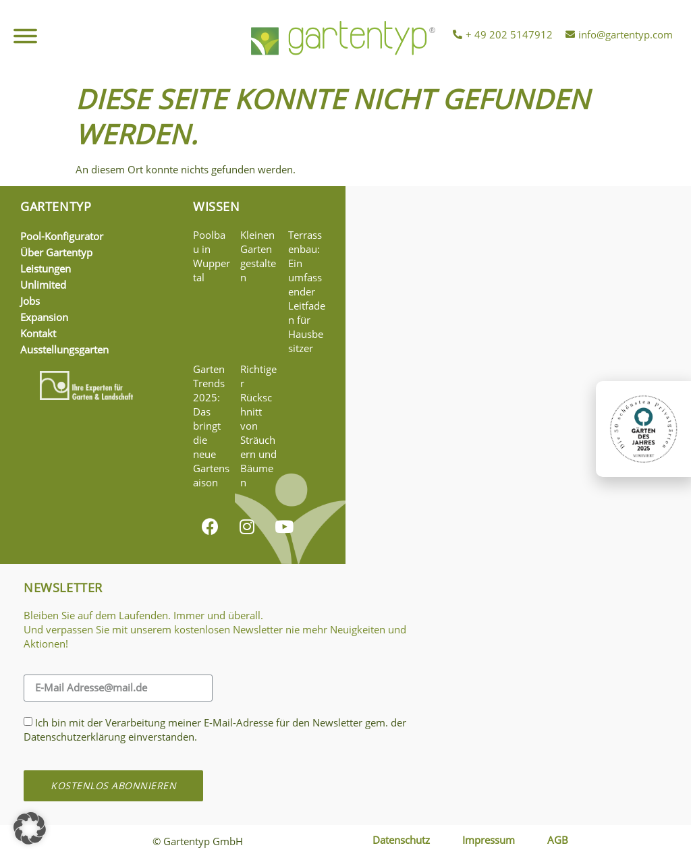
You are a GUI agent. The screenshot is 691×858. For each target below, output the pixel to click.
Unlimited (43, 284)
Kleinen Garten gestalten (258, 256)
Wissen (216, 206)
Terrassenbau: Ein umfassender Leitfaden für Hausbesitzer (306, 291)
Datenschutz (401, 840)
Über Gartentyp (56, 252)
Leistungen (45, 268)
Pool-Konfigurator (61, 236)
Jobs (30, 301)
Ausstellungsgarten (64, 349)
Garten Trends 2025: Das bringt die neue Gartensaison (211, 425)
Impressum (488, 840)
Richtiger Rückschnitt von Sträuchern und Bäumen (258, 425)
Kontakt (38, 333)
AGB (557, 840)
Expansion (44, 317)
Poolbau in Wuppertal (211, 256)
